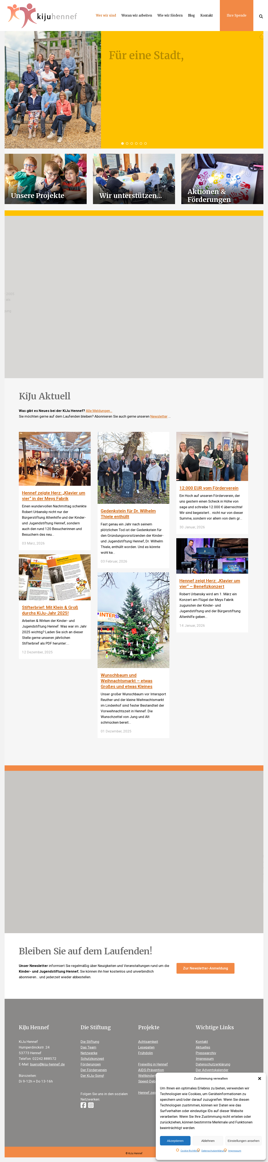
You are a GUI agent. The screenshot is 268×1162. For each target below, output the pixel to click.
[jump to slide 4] (136, 143)
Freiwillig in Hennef (153, 1064)
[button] (260, 1078)
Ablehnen (207, 1140)
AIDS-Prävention (151, 1070)
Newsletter (159, 416)
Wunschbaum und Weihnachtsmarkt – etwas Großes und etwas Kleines (126, 681)
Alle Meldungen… (99, 411)
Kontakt (202, 1042)
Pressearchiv (206, 1053)
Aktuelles (203, 1047)
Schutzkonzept (92, 1058)
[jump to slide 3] (131, 143)
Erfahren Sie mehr (233, 888)
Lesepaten (146, 1047)
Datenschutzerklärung (213, 1150)
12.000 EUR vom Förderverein (208, 488)
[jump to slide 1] (122, 143)
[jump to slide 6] (145, 143)
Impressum (234, 1150)
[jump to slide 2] (127, 143)
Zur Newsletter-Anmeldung (205, 968)
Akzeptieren (175, 1140)
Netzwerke (89, 1053)
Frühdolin (145, 1053)
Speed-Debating (150, 1081)
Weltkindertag (149, 1075)
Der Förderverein (94, 1070)
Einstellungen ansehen (243, 1140)
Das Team (88, 1047)
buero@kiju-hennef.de (47, 1064)
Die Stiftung (90, 1042)
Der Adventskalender (212, 1070)
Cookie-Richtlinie (189, 1150)
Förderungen (91, 1064)
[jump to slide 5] (141, 143)
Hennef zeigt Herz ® (154, 1092)
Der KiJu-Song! (92, 1075)
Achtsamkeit (148, 1042)
